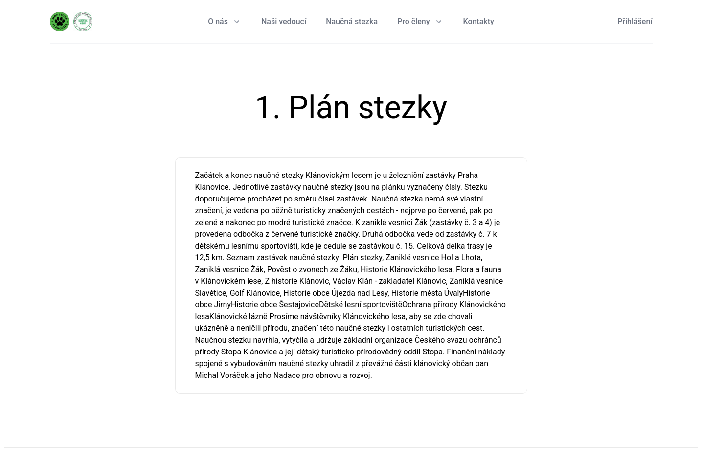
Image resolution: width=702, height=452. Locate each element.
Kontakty (478, 21)
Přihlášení (634, 21)
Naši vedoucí (283, 21)
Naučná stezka (352, 21)
